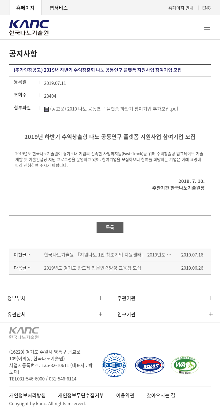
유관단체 (16, 314)
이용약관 (125, 395)
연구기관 (126, 314)
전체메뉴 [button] (207, 27)
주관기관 (126, 298)
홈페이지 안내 (180, 8)
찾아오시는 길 (161, 395)
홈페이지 (25, 7)
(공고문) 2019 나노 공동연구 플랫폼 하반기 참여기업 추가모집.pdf (111, 108)
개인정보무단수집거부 (81, 395)
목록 (110, 227)
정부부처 (16, 298)
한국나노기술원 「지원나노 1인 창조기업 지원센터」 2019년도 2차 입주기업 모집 (108, 254)
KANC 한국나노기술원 (29, 27)
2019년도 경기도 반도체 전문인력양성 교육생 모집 (92, 267)
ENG (206, 8)
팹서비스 (59, 7)
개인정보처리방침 (27, 395)
